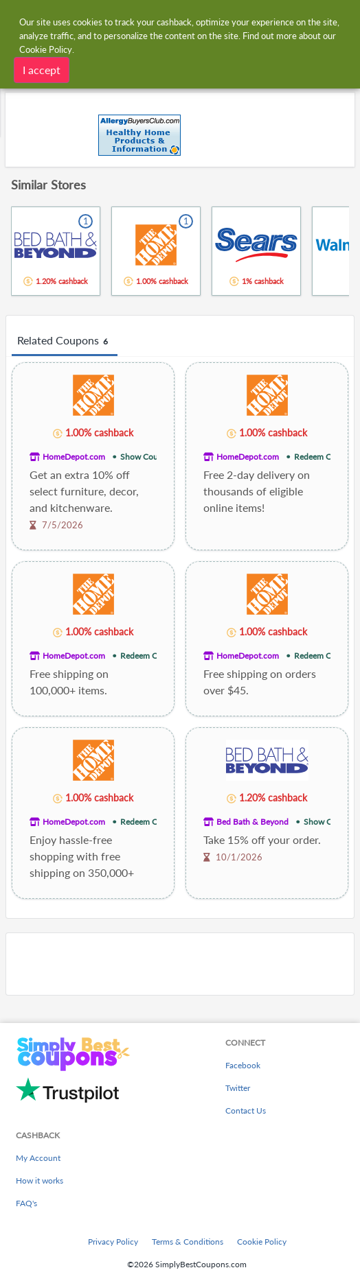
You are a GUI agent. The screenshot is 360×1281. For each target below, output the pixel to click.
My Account (38, 1158)
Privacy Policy (113, 1241)
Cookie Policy (261, 1241)
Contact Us (245, 1110)
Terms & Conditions (187, 1241)
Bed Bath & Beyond (252, 821)
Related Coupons (64, 341)
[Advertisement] (180, 964)
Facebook (242, 1065)
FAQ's (26, 1203)
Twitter (237, 1088)
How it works (39, 1180)
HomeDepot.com (74, 456)
